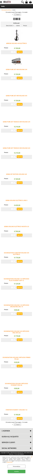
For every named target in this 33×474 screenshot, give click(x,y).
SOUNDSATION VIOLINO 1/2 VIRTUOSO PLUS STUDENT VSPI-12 (16, 279)
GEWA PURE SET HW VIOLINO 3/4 (16, 69)
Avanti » (18, 14)
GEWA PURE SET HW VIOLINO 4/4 (16, 96)
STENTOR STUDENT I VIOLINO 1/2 (16, 410)
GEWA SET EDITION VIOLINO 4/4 (16, 174)
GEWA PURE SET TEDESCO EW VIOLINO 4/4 (16, 148)
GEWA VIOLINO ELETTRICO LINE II (16, 200)
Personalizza (16, 466)
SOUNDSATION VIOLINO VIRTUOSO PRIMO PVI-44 (16, 358)
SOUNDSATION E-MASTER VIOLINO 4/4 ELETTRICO (16, 253)
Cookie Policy (10, 462)
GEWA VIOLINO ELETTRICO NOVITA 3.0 (16, 226)
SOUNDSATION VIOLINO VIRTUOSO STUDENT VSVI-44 (16, 384)
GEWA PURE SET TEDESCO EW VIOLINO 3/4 (16, 122)
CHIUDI (31, 457)
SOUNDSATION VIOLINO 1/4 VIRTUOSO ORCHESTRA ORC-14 (16, 306)
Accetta (16, 471)
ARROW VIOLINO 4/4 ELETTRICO (16, 43)
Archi (2, 6)
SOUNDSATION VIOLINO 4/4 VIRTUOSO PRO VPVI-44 (16, 332)
